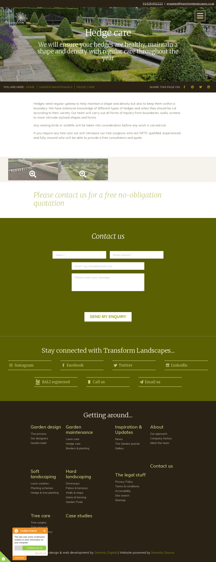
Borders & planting (77, 448)
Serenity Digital (105, 552)
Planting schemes (42, 488)
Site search (122, 495)
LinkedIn (176, 364)
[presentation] (108, 302)
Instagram (21, 364)
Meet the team (159, 443)
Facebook (72, 364)
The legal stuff (130, 475)
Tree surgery (39, 522)
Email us (149, 381)
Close (44, 531)
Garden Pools (74, 502)
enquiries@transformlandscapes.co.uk (190, 3)
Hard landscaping (78, 473)
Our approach (158, 433)
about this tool (40, 553)
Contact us (161, 466)
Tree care (40, 515)
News (119, 439)
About (157, 427)
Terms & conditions (127, 486)
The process (38, 433)
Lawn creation (40, 483)
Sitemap (120, 500)
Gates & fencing (76, 497)
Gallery (119, 448)
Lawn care (72, 439)
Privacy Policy (124, 481)
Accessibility (123, 491)
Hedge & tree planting (45, 492)
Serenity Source (162, 552)
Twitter (122, 364)
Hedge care (85, 87)
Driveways (73, 483)
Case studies (79, 515)
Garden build (38, 443)
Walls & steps (74, 492)
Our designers (39, 438)
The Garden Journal (127, 443)
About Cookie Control (16, 531)
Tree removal (39, 527)
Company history (161, 438)
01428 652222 (153, 3)
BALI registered (52, 382)
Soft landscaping (43, 473)
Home (30, 87)
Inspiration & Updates (128, 429)
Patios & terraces (77, 488)
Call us (96, 381)
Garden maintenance (56, 87)
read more (19, 558)
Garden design (46, 427)
